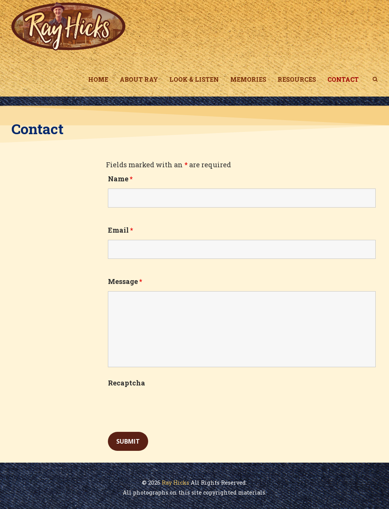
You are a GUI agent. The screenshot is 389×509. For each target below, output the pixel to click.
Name (120, 178)
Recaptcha (126, 382)
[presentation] (165, 407)
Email (120, 230)
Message (125, 281)
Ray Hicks (175, 482)
